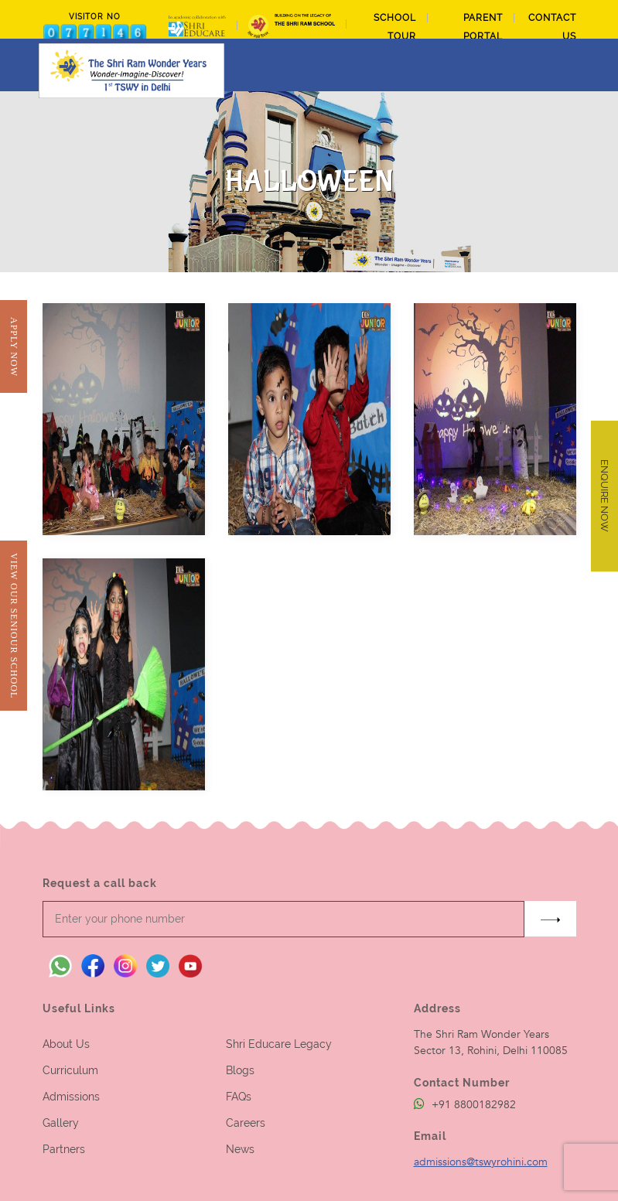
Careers (245, 1123)
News (240, 1149)
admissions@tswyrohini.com (481, 1162)
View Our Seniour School (13, 625)
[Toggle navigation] (566, 64)
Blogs (240, 1070)
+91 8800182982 (465, 1104)
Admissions (71, 1096)
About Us (66, 1044)
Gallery (61, 1123)
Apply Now (13, 347)
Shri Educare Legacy (279, 1044)
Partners (64, 1149)
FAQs (238, 1096)
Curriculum (70, 1070)
